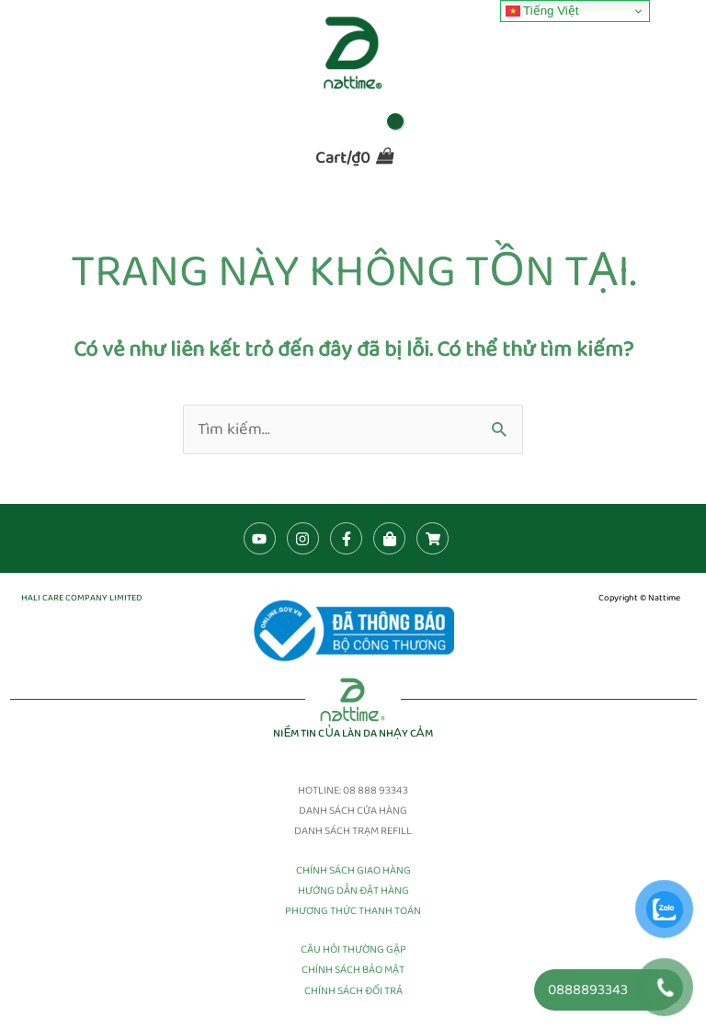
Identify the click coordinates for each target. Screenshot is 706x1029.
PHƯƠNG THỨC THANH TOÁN (353, 911)
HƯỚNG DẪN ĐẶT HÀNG (353, 890)
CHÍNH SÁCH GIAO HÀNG (353, 870)
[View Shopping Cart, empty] (353, 156)
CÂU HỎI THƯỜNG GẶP (353, 949)
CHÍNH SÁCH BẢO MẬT (353, 969)
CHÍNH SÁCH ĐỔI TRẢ (353, 991)
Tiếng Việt (542, 11)
